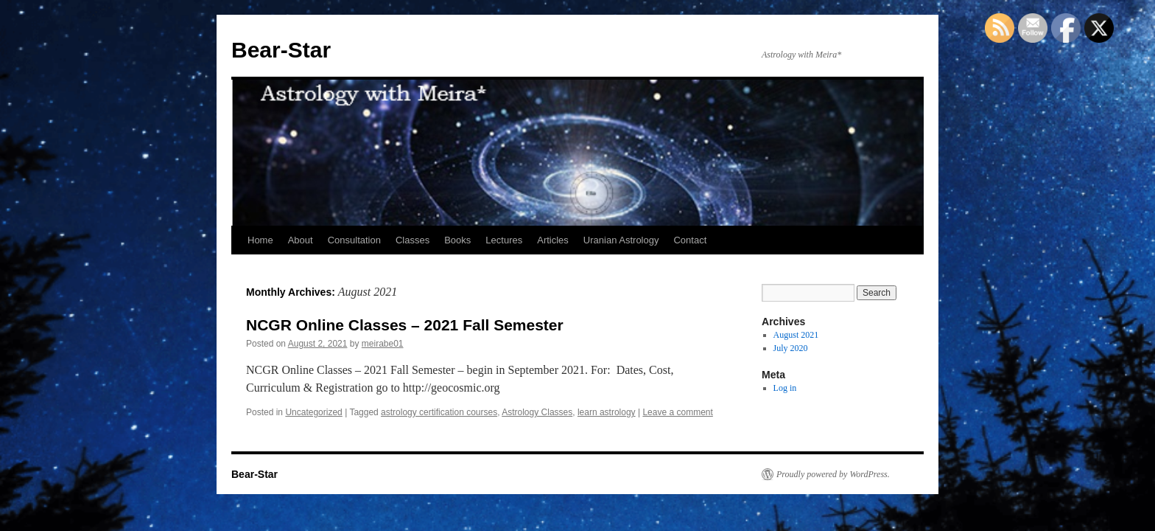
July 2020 (790, 348)
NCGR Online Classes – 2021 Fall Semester (405, 324)
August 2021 (796, 335)
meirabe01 (383, 344)
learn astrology (607, 412)
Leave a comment (677, 412)
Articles (553, 240)
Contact (689, 240)
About (300, 240)
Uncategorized (313, 412)
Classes (412, 240)
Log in (785, 388)
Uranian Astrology (621, 240)
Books (457, 240)
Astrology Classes (537, 412)
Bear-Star (281, 50)
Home (260, 240)
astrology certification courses (439, 412)
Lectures (503, 240)
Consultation (354, 240)
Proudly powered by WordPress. (833, 474)
